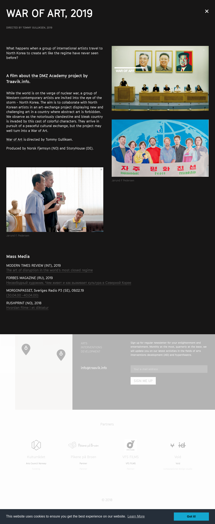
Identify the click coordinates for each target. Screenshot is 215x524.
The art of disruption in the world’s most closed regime (49, 270)
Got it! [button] (191, 516)
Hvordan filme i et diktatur (27, 308)
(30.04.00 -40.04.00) (22, 295)
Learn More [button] (136, 516)
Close (207, 11)
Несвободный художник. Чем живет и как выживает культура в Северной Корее (68, 283)
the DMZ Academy (49, 75)
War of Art (14, 139)
